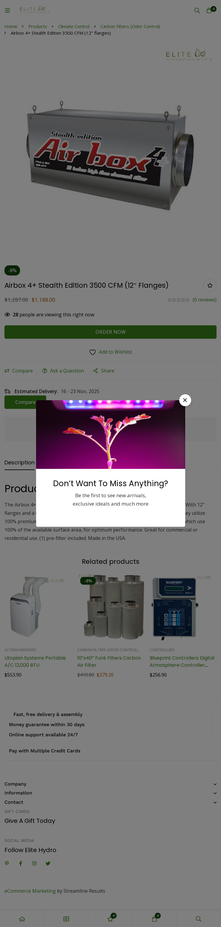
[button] (185, 400)
